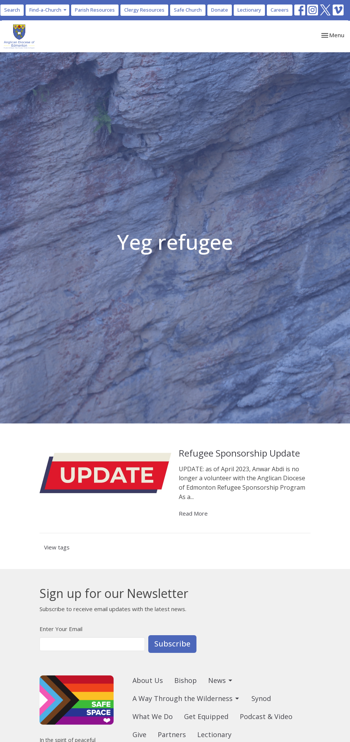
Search (12, 9)
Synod (261, 698)
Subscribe (172, 644)
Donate (219, 9)
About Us (147, 680)
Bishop (185, 680)
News (220, 680)
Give (139, 734)
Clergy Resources (144, 9)
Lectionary (249, 9)
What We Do (152, 716)
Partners (172, 734)
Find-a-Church (48, 9)
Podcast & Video (266, 716)
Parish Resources (95, 9)
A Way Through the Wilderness (186, 698)
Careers (280, 9)
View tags (57, 547)
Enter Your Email (61, 629)
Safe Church (188, 9)
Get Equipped (206, 716)
